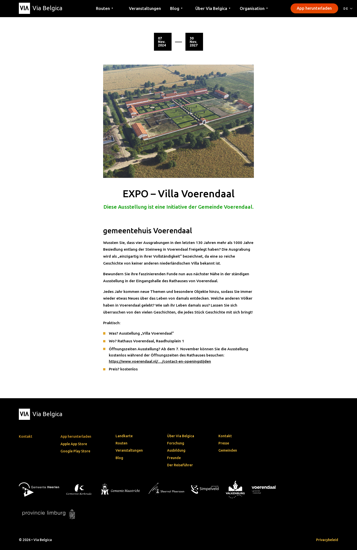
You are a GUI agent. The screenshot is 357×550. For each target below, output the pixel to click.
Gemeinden (227, 450)
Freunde (174, 458)
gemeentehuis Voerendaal (147, 231)
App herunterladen (314, 8)
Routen (121, 443)
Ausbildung (176, 450)
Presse (223, 443)
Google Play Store (75, 451)
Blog (119, 458)
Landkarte (124, 436)
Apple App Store (73, 444)
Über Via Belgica (180, 436)
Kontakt (225, 436)
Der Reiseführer (180, 465)
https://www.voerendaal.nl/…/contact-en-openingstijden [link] (160, 361)
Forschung (175, 443)
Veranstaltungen (145, 8)
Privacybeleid (327, 540)
